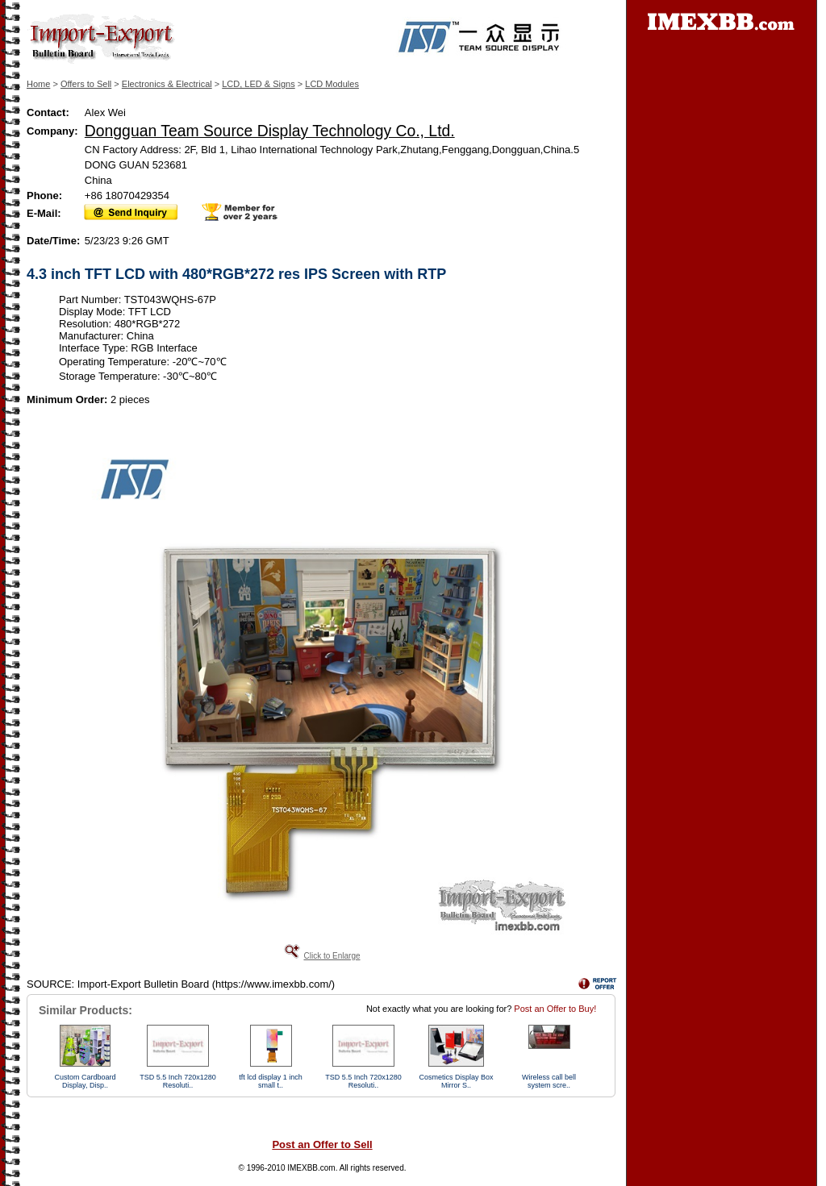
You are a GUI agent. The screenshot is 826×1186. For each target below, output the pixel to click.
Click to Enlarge (331, 955)
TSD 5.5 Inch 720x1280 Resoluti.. (178, 1081)
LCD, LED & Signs (258, 84)
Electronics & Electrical (167, 84)
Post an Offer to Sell (322, 1144)
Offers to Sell (85, 84)
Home (38, 84)
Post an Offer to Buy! (555, 1008)
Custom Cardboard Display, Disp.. (84, 1081)
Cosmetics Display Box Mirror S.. (456, 1081)
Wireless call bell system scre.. (549, 1081)
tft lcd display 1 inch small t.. (270, 1081)
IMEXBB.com (311, 1167)
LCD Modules (332, 84)
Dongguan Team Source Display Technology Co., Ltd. (270, 130)
